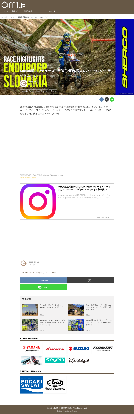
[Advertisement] (39, 238)
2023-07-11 (34, 82)
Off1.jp (32, 85)
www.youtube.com (126, 94)
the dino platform (69, 411)
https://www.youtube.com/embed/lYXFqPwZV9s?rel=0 (67, 146)
